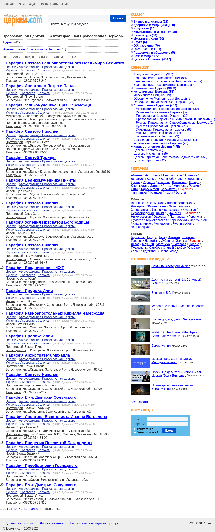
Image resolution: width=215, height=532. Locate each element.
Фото (16, 57)
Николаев (179, 244)
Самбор (154, 247)
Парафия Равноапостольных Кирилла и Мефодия (55, 313)
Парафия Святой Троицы (31, 157)
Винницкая (138, 202)
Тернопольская (156, 220)
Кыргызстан (139, 185)
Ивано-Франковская (166, 209)
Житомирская (157, 206)
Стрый (135, 251)
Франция (155, 192)
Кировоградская (142, 213)
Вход (169, 430)
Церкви (8, 42)
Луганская (174, 213)
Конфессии (140, 67)
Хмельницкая (142, 223)
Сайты (58, 57)
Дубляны (167, 240)
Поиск (118, 18)
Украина (11, 70)
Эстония (182, 192)
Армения (190, 175)
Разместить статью (54, 4)
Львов (135, 244)
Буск (162, 237)
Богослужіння (161, 345)
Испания (164, 182)
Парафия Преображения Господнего (41, 465)
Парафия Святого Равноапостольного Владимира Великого (65, 63)
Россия (194, 185)
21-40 (13, 508)
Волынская (156, 202)
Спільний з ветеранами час (170, 266)
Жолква (181, 240)
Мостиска (163, 244)
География (139, 168)
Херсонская (198, 220)
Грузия (135, 182)
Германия (194, 178)
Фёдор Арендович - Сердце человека (177, 305)
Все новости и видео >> (150, 259)
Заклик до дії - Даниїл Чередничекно (177, 319)
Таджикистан (150, 189)
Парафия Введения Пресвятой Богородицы (49, 442)
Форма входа (142, 410)
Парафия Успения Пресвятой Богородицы (47, 222)
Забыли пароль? (147, 432)
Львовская (27, 70)
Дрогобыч (152, 240)
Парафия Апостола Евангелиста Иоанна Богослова (56, 416)
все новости (139, 402)
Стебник (194, 247)
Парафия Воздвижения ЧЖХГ (35, 267)
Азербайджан (172, 175)
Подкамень (139, 247)
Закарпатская (178, 206)
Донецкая (138, 206)
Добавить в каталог (19, 523)
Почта (72, 57)
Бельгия (152, 178)
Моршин (148, 244)
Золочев (44, 70)
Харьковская (179, 220)
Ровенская (196, 216)
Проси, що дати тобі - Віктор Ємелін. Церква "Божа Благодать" (177, 373)
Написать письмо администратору (94, 523)
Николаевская (141, 216)
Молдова (180, 185)
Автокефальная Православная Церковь (31, 49)
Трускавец (150, 251)
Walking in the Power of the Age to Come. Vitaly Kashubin (174, 334)
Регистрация (27, 4)
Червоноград (169, 251)
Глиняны (188, 237)
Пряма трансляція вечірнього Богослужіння (172, 387)
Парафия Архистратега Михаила (38, 355)
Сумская (137, 220)
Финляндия (139, 192)
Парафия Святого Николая (32, 131)
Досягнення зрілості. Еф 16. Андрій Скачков (176, 281)
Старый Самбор (174, 247)
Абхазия (137, 175)
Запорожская (140, 209)
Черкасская (162, 223)
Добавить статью (52, 523)
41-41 (23, 508)
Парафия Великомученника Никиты (41, 180)
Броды (152, 237)
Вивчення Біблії (162, 292)
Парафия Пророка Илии (29, 290)
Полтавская (178, 216)
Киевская (189, 209)
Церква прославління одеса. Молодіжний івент (171, 360)
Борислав (138, 237)
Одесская (160, 216)
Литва (167, 185)
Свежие (44, 57)
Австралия (152, 175)
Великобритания (172, 178)
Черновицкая (140, 227)
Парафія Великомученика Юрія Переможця (48, 105)
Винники (174, 237)
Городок (136, 240)
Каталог (137, 14)
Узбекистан (169, 189)
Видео (29, 57)
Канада (194, 182)
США (134, 189)
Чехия (168, 192)
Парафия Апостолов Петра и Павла (41, 86)
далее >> (36, 508)
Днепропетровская (180, 202)
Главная (8, 4)
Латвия (155, 185)
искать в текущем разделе (68, 24)
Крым (160, 213)
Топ (5, 57)
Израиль (149, 182)
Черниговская (182, 223)
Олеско (194, 244)
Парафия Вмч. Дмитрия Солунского (41, 397)
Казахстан (179, 182)
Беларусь (137, 178)
